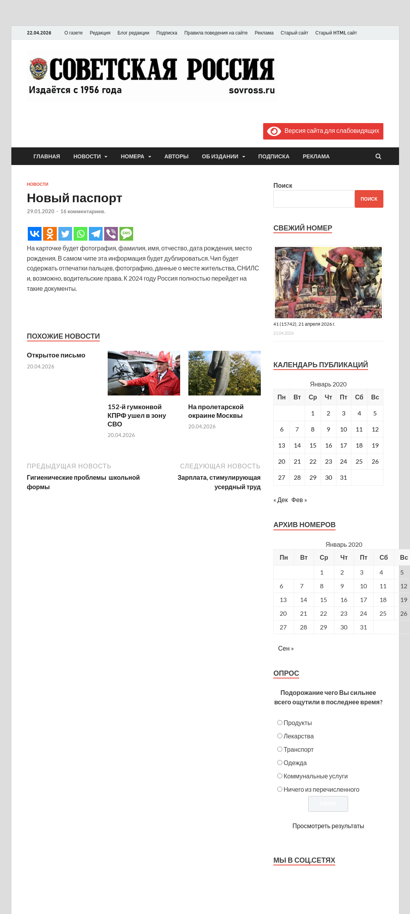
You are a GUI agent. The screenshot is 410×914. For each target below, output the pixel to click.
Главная (47, 156)
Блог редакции (133, 33)
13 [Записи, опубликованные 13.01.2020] (281, 445)
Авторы (176, 156)
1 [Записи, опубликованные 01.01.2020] (312, 413)
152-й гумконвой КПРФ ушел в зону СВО (137, 415)
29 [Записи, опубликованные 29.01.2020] (312, 477)
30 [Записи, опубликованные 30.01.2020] (328, 477)
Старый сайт (295, 33)
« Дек (280, 499)
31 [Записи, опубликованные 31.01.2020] (343, 477)
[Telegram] (96, 234)
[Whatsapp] (80, 234)
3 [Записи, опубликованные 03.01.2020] (343, 413)
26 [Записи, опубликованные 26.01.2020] (375, 461)
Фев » (299, 499)
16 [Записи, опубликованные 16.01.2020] (328, 445)
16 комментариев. (82, 211)
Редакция (100, 33)
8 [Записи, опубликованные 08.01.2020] (312, 429)
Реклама (264, 33)
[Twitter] (65, 234)
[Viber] (111, 234)
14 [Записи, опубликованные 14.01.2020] (297, 445)
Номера (132, 156)
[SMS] (126, 234)
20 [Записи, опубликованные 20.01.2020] (281, 461)
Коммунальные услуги (316, 776)
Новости (87, 156)
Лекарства (299, 736)
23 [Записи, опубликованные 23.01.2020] (328, 461)
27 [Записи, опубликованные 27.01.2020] (281, 477)
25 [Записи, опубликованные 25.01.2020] (359, 461)
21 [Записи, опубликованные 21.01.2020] (297, 461)
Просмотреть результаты (328, 825)
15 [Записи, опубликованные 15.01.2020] (312, 445)
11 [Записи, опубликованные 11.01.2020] (359, 429)
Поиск (282, 185)
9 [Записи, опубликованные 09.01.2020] (328, 429)
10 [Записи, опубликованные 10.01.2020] (343, 429)
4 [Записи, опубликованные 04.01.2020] (359, 413)
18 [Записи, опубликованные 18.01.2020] (359, 445)
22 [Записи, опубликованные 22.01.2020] (312, 461)
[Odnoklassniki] (50, 234)
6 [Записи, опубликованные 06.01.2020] (282, 429)
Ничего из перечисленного (321, 789)
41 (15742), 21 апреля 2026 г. (304, 324)
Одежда (295, 762)
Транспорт (299, 749)
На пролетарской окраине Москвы (216, 411)
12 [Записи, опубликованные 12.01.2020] (375, 429)
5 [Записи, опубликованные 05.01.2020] (375, 413)
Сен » (285, 648)
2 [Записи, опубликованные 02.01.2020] (328, 413)
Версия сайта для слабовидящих (323, 130)
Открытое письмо (56, 355)
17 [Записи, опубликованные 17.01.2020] (343, 445)
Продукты (298, 722)
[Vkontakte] (35, 234)
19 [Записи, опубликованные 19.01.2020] (375, 445)
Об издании (220, 156)
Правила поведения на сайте (216, 33)
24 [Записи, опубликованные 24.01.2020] (343, 461)
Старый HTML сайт (336, 33)
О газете (74, 33)
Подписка (166, 33)
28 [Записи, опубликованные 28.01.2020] (297, 477)
